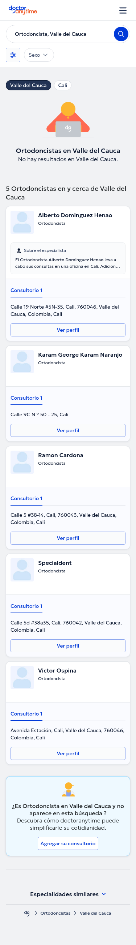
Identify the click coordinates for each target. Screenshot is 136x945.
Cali (62, 85)
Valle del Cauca (28, 85)
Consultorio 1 (26, 290)
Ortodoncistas (56, 913)
